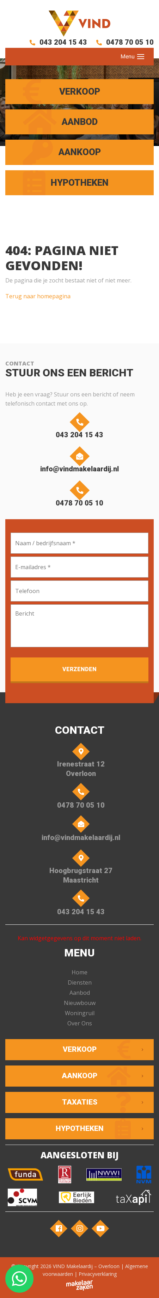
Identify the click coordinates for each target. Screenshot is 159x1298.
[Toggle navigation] (140, 56)
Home (79, 972)
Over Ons (79, 1023)
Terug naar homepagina (38, 296)
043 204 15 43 (57, 42)
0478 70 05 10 (124, 42)
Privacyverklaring (98, 1274)
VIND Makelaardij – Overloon (86, 1266)
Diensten (80, 982)
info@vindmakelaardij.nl (79, 461)
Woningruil (79, 1013)
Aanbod (79, 993)
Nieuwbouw (80, 1003)
